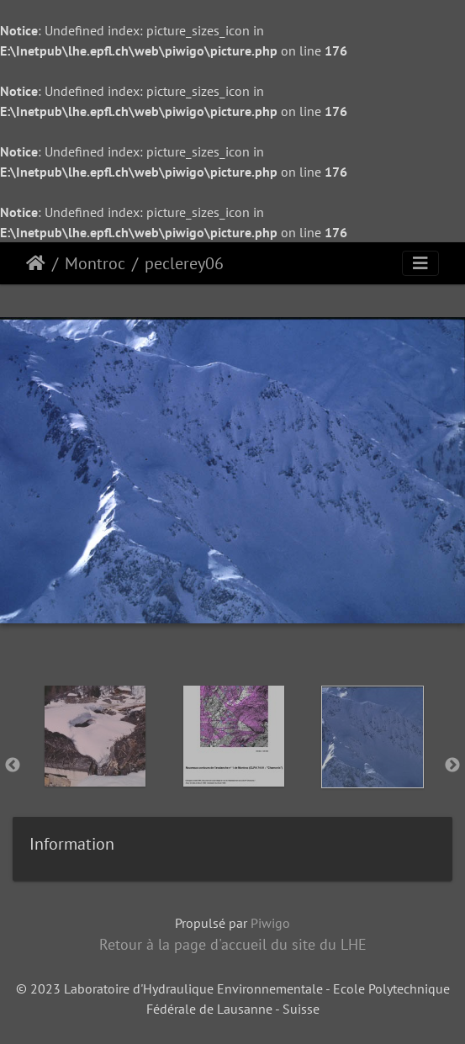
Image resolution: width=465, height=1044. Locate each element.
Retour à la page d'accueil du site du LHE (233, 944)
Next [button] (452, 765)
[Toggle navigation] (420, 263)
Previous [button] (12, 765)
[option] (94, 762)
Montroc (95, 263)
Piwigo (270, 922)
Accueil (35, 263)
